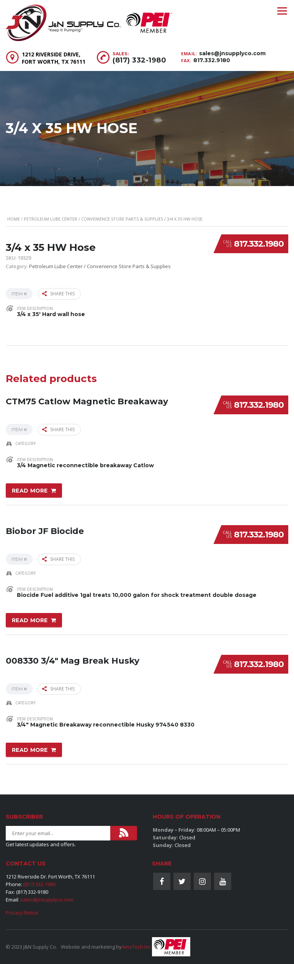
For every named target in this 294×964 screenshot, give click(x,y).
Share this (58, 293)
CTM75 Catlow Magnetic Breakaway (87, 400)
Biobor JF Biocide (45, 530)
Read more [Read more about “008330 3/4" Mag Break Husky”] (30, 748)
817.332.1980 (259, 244)
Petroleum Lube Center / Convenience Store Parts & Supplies (93, 219)
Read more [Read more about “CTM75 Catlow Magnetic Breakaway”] (30, 490)
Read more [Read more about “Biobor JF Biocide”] (30, 619)
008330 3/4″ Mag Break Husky (72, 659)
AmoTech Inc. (137, 946)
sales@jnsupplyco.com (232, 53)
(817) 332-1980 (139, 60)
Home (13, 219)
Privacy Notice (22, 912)
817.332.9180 (211, 60)
